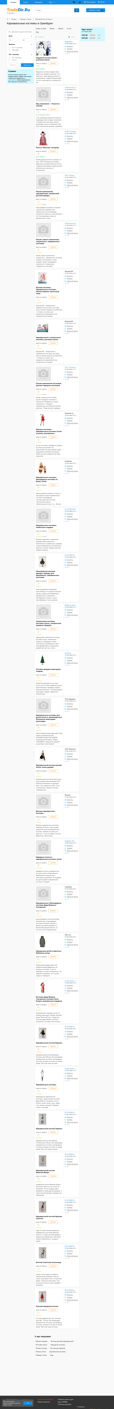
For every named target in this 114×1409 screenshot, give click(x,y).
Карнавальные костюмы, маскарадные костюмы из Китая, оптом (46, 479)
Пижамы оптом (41, 1355)
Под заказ (15, 50)
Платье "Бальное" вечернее (47, 148)
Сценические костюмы (57, 1352)
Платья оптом (41, 1352)
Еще (50, 2)
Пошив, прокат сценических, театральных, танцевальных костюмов (47, 241)
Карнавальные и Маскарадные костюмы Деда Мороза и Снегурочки (48, 905)
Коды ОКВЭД (62, 1402)
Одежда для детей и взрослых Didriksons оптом (48, 952)
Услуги (25, 2)
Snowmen (68, 653)
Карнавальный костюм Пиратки (49, 1129)
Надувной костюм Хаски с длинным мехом (46, 59)
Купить (53, 63)
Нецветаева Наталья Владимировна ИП (72, 87)
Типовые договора (64, 1404)
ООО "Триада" (69, 175)
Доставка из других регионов (22, 32)
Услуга (14, 60)
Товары (13, 2)
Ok (28, 1403)
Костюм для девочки (57, 1348)
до (27, 40)
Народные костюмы (58, 1345)
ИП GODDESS (69, 555)
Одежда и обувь (25, 19)
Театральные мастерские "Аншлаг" (71, 223)
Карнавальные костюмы (43, 19)
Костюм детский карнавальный (62, 1341)
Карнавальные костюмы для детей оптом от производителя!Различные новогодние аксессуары (49, 718)
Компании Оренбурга (45, 1399)
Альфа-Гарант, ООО (71, 981)
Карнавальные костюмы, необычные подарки (46, 526)
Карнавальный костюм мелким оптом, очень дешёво (49, 766)
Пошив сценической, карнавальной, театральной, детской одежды (47, 193)
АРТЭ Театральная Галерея (72, 131)
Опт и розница (16, 57)
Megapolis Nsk (69, 841)
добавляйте (12, 80)
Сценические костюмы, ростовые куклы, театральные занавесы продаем (48, 623)
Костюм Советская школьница (48, 1262)
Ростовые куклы (41, 1345)
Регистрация (90, 2)
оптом (69, 28)
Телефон (69, 49)
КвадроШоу (69, 41)
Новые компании (44, 1402)
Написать (70, 46)
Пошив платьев (41, 1348)
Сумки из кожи (41, 28)
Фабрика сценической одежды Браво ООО (71, 605)
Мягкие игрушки (41, 1341)
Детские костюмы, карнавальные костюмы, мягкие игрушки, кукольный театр (47, 290)
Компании (38, 2)
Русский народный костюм (47, 1306)
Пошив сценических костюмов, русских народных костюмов (49, 384)
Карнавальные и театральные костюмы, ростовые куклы (48, 338)
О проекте (80, 1407)
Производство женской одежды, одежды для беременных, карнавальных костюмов (47, 574)
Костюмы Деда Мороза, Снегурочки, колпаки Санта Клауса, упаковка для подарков (49, 999)
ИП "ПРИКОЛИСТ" (71, 509)
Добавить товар (94, 10)
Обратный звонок (72, 51)
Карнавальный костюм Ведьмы (49, 1043)
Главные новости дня (65, 1399)
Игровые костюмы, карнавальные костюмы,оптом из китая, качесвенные (49, 431)
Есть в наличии (17, 47)
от (13, 40)
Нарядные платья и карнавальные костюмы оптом (49, 858)
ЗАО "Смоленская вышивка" (71, 367)
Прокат (52, 28)
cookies (16, 1401)
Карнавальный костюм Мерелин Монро (45, 1171)
